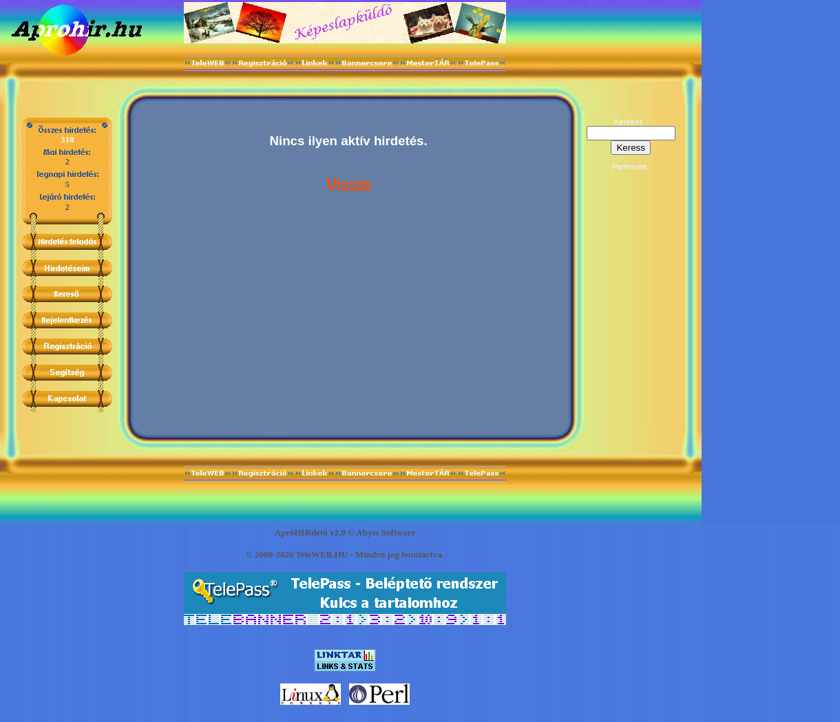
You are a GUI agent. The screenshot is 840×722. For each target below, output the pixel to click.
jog (393, 554)
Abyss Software (385, 532)
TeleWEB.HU (321, 554)
